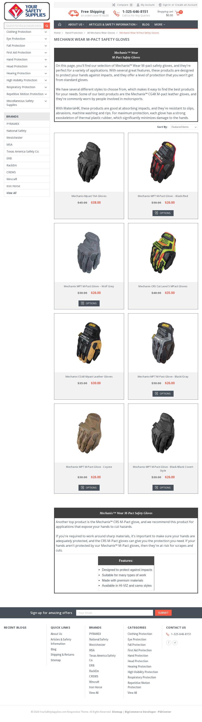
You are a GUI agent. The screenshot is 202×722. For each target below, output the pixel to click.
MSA (9, 144)
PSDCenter (164, 712)
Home (57, 32)
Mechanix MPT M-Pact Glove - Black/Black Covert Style (163, 469)
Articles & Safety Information (114, 24)
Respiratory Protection (21, 87)
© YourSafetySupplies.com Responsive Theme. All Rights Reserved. (77, 712)
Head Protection (17, 66)
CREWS (11, 172)
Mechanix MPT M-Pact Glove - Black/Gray (163, 376)
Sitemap (56, 660)
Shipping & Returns (62, 654)
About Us (76, 24)
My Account (145, 5)
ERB (9, 158)
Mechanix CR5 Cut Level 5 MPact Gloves (162, 286)
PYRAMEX (13, 124)
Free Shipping (94, 13)
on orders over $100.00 (94, 15)
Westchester (14, 137)
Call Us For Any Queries (136, 15)
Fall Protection (16, 45)
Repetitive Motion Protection (25, 94)
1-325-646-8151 (136, 13)
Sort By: (162, 127)
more (161, 24)
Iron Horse (13, 186)
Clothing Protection (19, 32)
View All (11, 193)
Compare (122, 5)
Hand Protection (17, 59)
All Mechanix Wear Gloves (101, 32)
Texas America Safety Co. (23, 151)
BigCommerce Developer (140, 712)
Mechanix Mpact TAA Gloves (89, 196)
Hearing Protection (19, 73)
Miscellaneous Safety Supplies (20, 103)
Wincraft (12, 179)
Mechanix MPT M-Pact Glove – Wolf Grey (89, 286)
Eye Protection (16, 38)
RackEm (12, 165)
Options (165, 213)
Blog (147, 24)
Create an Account (186, 5)
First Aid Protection (19, 52)
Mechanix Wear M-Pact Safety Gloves (139, 32)
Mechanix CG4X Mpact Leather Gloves (89, 376)
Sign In (167, 5)
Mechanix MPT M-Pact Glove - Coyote (89, 467)
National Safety (16, 131)
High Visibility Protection (22, 80)
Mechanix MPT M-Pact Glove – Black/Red (163, 196)
